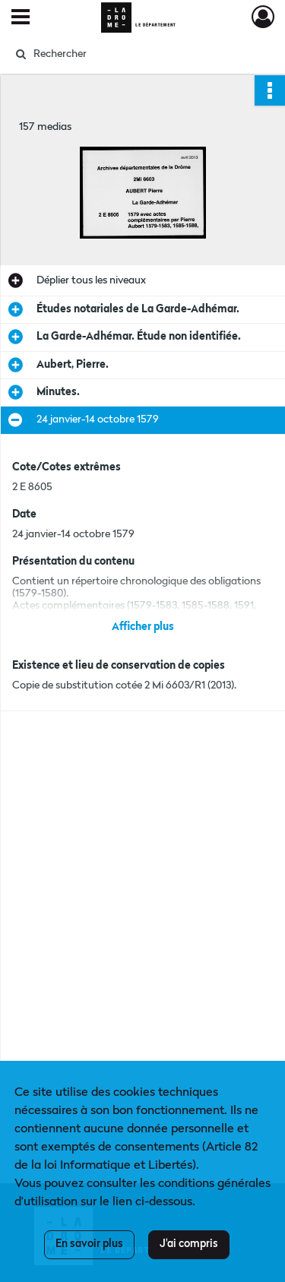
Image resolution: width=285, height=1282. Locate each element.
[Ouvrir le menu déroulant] (20, 18)
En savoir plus (89, 1244)
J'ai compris (189, 1244)
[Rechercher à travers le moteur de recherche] (141, 54)
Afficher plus (143, 627)
